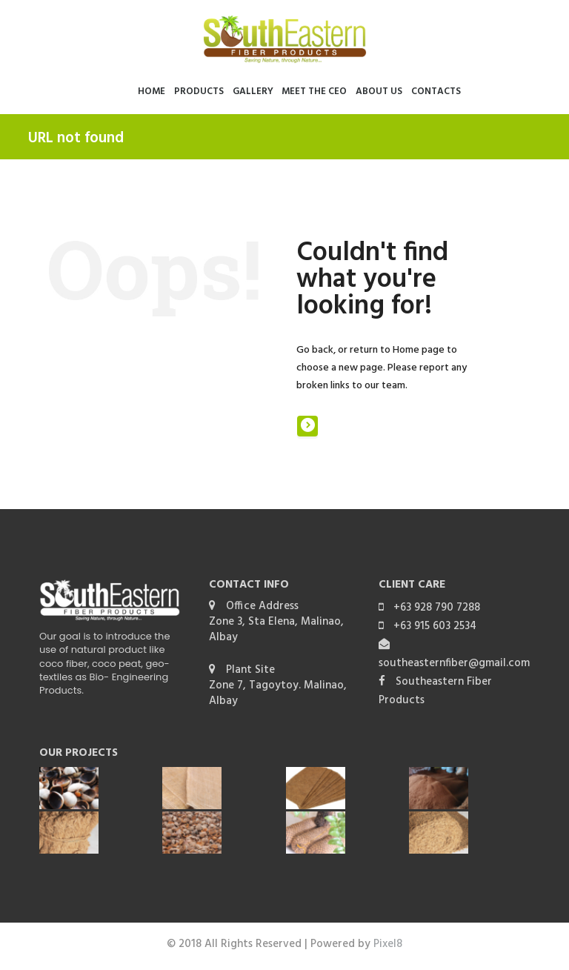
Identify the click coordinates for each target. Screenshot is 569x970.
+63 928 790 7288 (436, 608)
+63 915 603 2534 (434, 626)
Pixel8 (387, 944)
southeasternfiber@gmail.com (454, 663)
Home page (419, 350)
